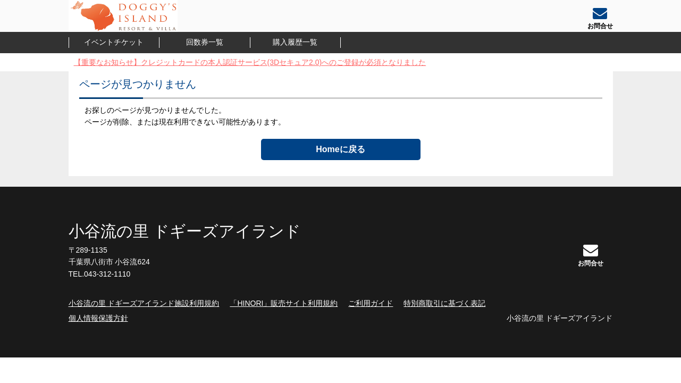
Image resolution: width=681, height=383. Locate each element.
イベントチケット (114, 42)
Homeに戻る (340, 149)
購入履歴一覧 (295, 42)
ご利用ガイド (370, 303)
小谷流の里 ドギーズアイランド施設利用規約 (144, 303)
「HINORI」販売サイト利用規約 (284, 303)
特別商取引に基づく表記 (444, 303)
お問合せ (590, 255)
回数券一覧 (204, 42)
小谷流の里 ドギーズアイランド (185, 231)
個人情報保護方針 (98, 318)
